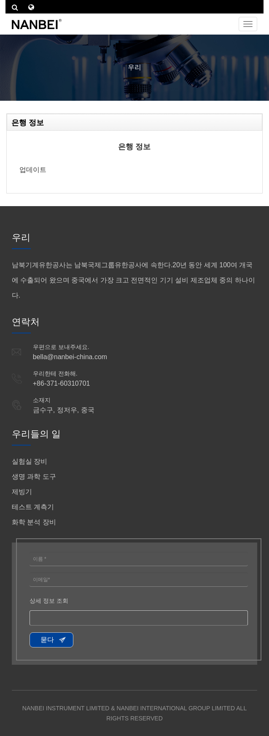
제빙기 (22, 491)
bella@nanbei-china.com (70, 356)
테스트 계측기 (33, 506)
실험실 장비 (29, 461)
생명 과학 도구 (34, 476)
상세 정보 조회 (49, 600)
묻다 (47, 639)
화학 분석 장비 (34, 522)
